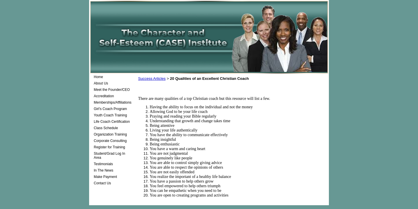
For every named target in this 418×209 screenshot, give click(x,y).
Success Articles (152, 78)
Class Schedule (106, 128)
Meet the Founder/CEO (112, 90)
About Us (101, 83)
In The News (103, 170)
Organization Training (110, 134)
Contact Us (102, 183)
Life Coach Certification (112, 122)
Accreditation (104, 96)
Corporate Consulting (110, 141)
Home (98, 77)
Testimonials (103, 164)
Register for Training (109, 147)
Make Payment (105, 177)
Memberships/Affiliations (112, 102)
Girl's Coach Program (110, 109)
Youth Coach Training (110, 115)
